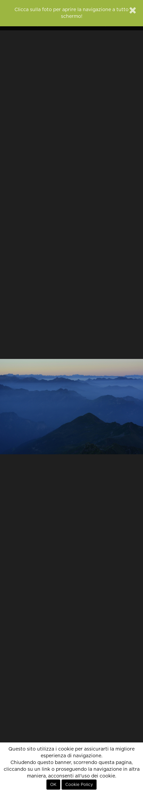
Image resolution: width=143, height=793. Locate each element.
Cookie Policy (79, 785)
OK (53, 785)
